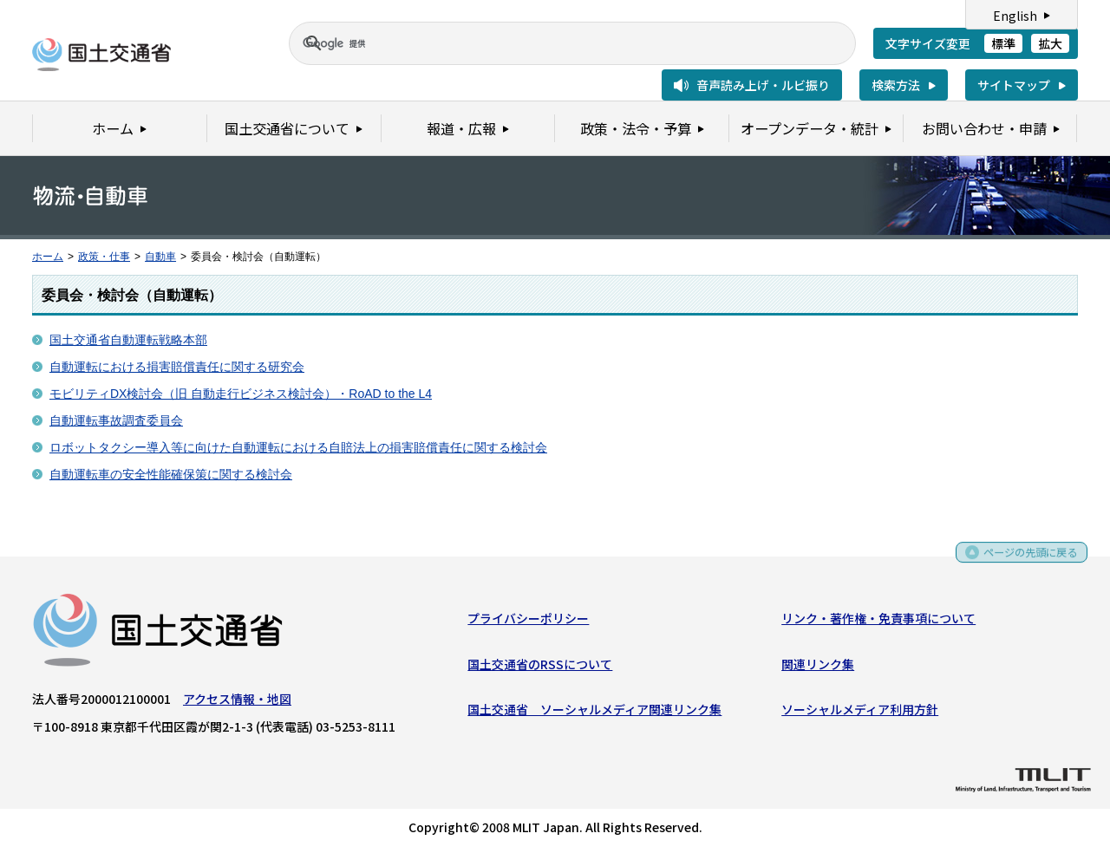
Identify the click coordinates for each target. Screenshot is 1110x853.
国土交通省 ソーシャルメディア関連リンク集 (594, 712)
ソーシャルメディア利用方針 (859, 712)
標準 (1003, 43)
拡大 (1050, 43)
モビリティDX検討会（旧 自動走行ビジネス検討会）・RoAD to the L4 (240, 393)
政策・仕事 (104, 257)
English (1015, 15)
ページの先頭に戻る (1024, 559)
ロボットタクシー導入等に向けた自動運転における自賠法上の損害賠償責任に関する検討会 (298, 447)
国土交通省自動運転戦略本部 (128, 340)
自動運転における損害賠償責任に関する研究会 (176, 367)
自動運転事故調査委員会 (116, 420)
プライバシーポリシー (528, 621)
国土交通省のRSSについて (539, 667)
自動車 (160, 257)
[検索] (551, 43)
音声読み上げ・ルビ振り (763, 85)
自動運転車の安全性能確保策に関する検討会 (170, 474)
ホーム (47, 257)
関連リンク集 (817, 667)
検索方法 (896, 85)
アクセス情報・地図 (237, 702)
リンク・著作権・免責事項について (878, 621)
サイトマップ (1013, 85)
